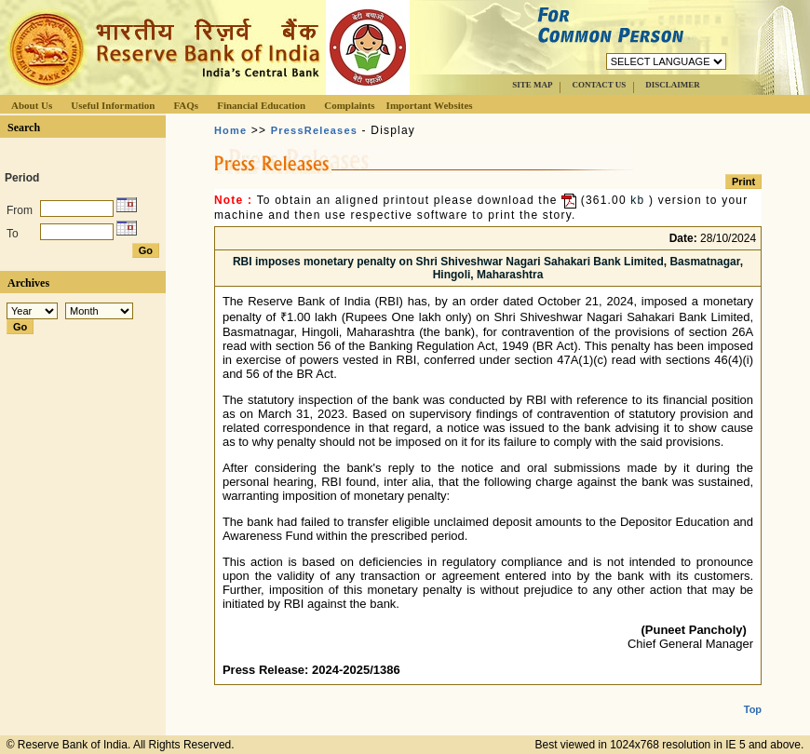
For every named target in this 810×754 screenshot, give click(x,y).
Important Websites (429, 105)
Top (753, 694)
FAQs (185, 105)
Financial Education (261, 105)
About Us (31, 105)
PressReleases (314, 130)
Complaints (349, 105)
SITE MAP (532, 84)
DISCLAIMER (672, 84)
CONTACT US (599, 84)
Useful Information (113, 105)
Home (230, 130)
